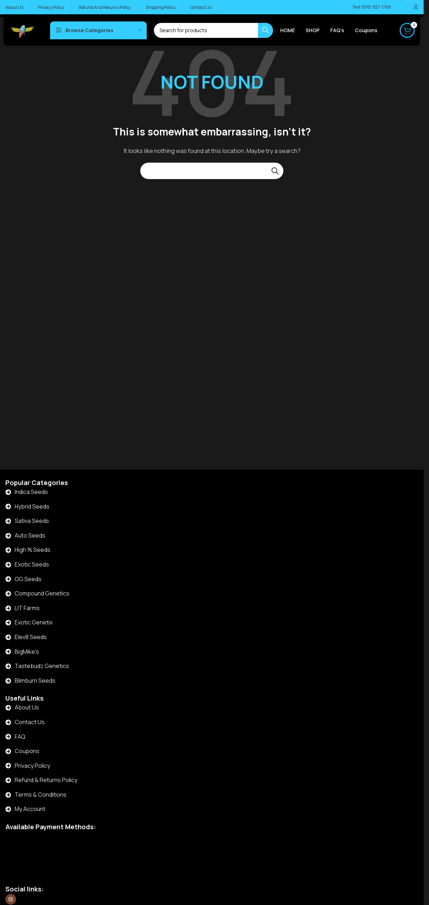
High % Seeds (32, 550)
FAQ (20, 737)
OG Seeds (28, 579)
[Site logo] (22, 30)
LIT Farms (27, 608)
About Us (27, 707)
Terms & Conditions (41, 794)
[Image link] (45, 848)
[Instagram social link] (10, 899)
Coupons (27, 751)
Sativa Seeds (32, 521)
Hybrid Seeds (32, 506)
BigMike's (27, 652)
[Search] (211, 171)
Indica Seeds (31, 492)
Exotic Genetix (34, 622)
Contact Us (30, 722)
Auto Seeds (30, 535)
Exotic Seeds (32, 564)
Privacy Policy (32, 766)
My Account (30, 809)
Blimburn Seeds (35, 680)
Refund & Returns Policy (46, 780)
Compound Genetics (42, 593)
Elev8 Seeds (31, 637)
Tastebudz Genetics (42, 666)
